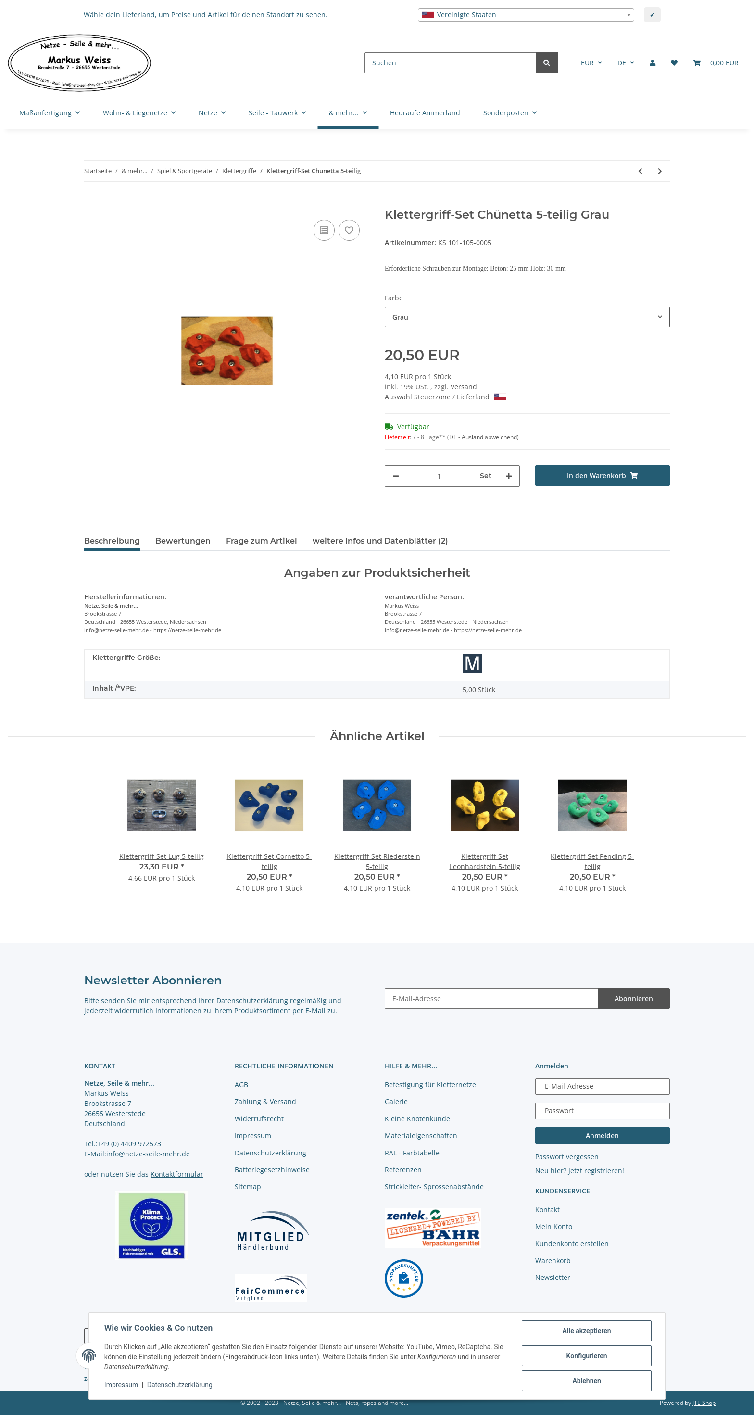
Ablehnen (586, 1381)
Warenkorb (553, 1260)
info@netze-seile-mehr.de (148, 1153)
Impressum (253, 1135)
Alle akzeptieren (586, 1331)
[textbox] (526, 15)
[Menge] (439, 476)
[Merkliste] (674, 62)
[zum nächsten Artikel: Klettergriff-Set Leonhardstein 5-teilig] (660, 171)
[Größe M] (472, 663)
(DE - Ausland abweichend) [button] (483, 437)
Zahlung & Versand (265, 1101)
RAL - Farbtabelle (412, 1152)
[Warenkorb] (715, 62)
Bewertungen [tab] (183, 541)
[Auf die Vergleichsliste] (324, 230)
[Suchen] (450, 62)
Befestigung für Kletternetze (430, 1084)
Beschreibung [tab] (112, 541)
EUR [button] (587, 62)
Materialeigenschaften (421, 1135)
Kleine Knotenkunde (417, 1118)
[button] (652, 62)
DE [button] (621, 62)
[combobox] (526, 15)
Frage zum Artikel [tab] (261, 541)
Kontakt (547, 1209)
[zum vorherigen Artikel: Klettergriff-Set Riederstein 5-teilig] (640, 171)
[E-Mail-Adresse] (491, 998)
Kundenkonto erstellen (572, 1243)
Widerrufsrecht (259, 1118)
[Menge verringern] (395, 476)
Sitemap (248, 1186)
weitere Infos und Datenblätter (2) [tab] (380, 541)
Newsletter (552, 1277)
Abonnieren (634, 998)
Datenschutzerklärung (252, 1000)
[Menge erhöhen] (508, 476)
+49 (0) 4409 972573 (129, 1143)
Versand (464, 386)
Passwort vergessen (567, 1156)
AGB (241, 1084)
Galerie (396, 1101)
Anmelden (602, 1135)
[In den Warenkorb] (92, 203)
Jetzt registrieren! (596, 1170)
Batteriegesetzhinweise (272, 1169)
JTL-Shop (704, 1403)
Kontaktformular (177, 1174)
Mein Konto (553, 1226)
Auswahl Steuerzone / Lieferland (445, 396)
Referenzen (403, 1169)
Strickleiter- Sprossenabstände (434, 1186)
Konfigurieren (586, 1356)
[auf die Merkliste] (349, 230)
